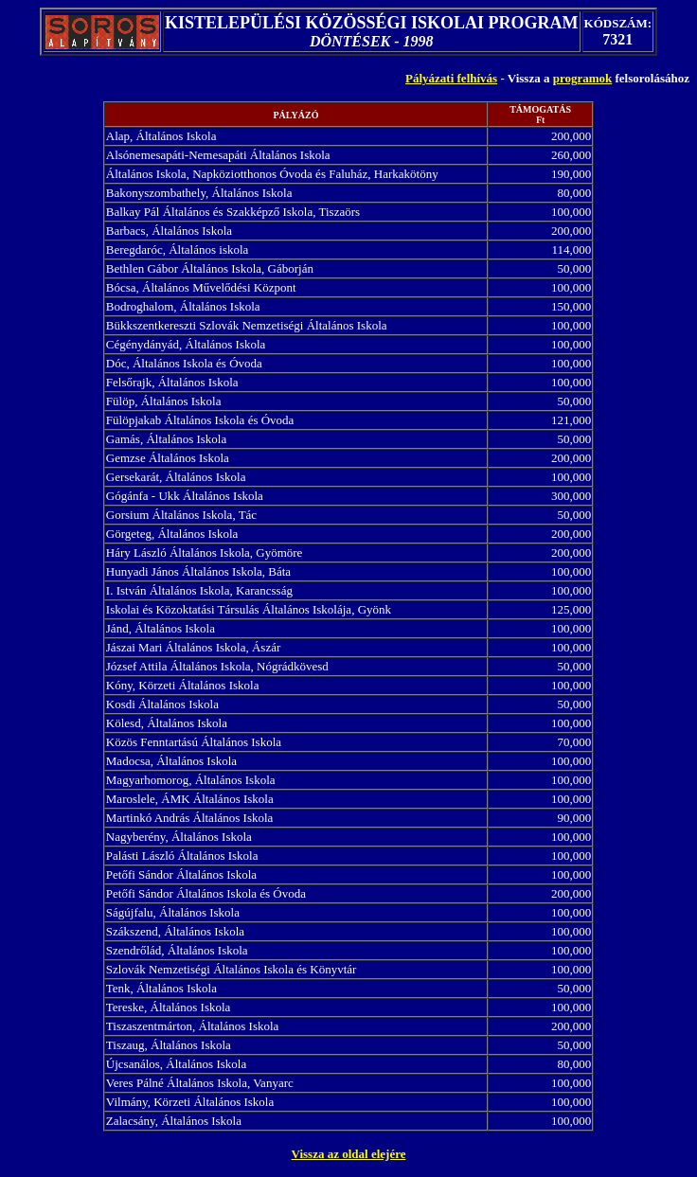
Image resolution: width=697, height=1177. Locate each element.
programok (583, 78)
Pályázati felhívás (451, 78)
